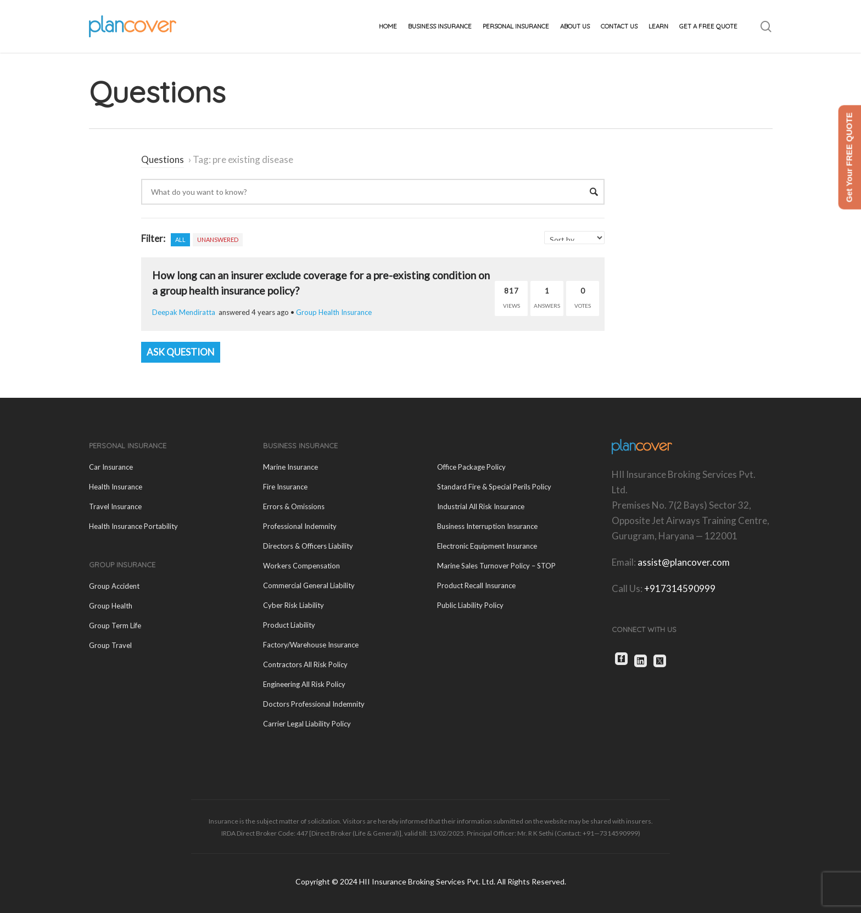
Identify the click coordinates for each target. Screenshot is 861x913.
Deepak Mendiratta (183, 312)
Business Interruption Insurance (487, 526)
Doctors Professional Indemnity (314, 704)
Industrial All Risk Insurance (480, 506)
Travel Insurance (115, 506)
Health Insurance (115, 486)
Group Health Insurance (334, 312)
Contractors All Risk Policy (305, 664)
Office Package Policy (471, 467)
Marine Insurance (290, 467)
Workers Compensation (301, 565)
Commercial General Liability (309, 585)
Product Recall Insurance (476, 585)
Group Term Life (115, 625)
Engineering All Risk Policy (304, 684)
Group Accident (114, 586)
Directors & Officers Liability (308, 546)
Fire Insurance (285, 486)
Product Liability (289, 625)
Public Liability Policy (470, 605)
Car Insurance (111, 467)
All (180, 239)
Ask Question (181, 352)
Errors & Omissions (294, 506)
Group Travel (110, 645)
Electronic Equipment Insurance (487, 546)
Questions (162, 159)
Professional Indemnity (300, 526)
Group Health (110, 605)
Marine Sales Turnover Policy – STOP (496, 565)
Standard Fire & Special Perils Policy (494, 486)
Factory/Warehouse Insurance (311, 644)
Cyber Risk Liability (293, 605)
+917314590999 (679, 588)
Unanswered (217, 239)
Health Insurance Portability (133, 526)
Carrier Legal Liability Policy (307, 723)
